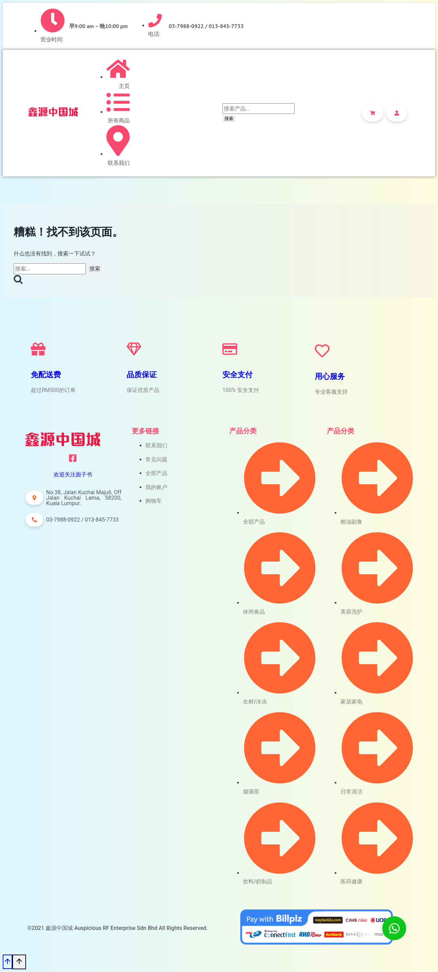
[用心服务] (322, 350)
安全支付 (237, 374)
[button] (34, 498)
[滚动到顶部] (7, 962)
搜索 (228, 118)
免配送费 (46, 374)
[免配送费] (38, 349)
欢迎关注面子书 (73, 474)
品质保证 (142, 374)
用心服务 (330, 376)
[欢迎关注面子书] (72, 458)
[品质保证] (134, 349)
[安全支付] (229, 349)
